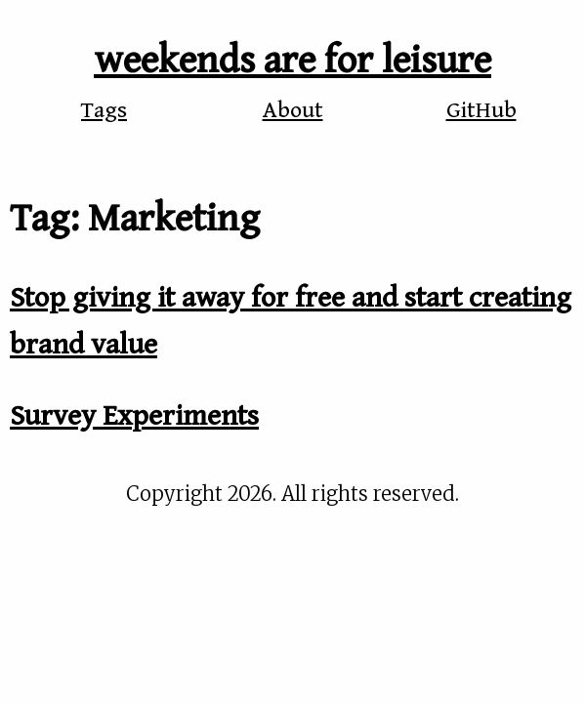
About (293, 110)
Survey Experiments (134, 416)
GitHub (481, 110)
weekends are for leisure (292, 60)
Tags (104, 110)
